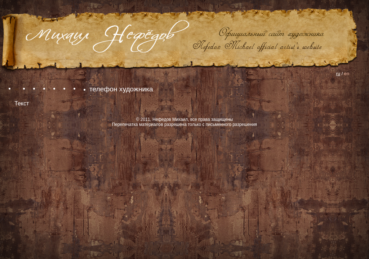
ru (338, 73)
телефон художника (121, 89)
